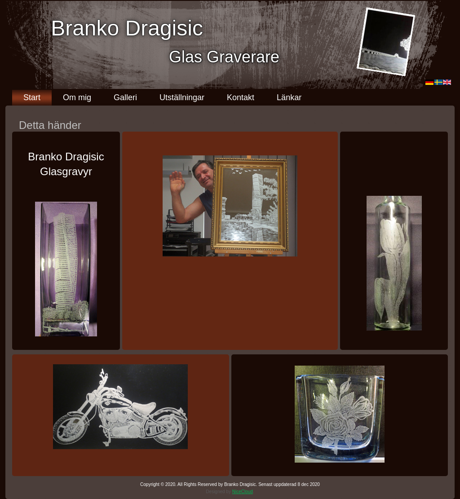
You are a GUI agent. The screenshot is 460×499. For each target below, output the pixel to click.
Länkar (289, 97)
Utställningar (181, 97)
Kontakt (240, 97)
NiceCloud (242, 491)
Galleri (125, 97)
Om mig (77, 97)
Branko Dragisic (127, 28)
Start (31, 97)
